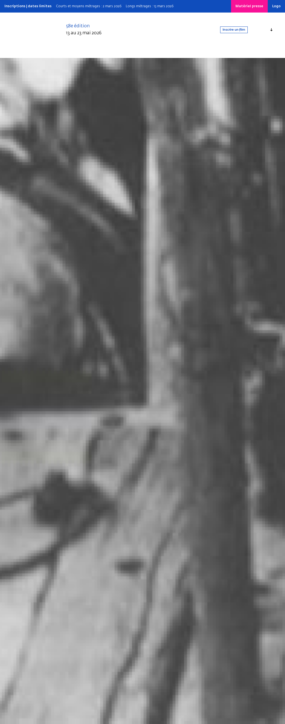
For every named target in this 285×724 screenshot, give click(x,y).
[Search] (207, 52)
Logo (276, 6)
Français (260, 30)
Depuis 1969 (93, 52)
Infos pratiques (124, 52)
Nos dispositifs (158, 52)
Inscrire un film (226, 30)
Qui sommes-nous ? (30, 52)
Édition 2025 (66, 52)
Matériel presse (249, 6)
